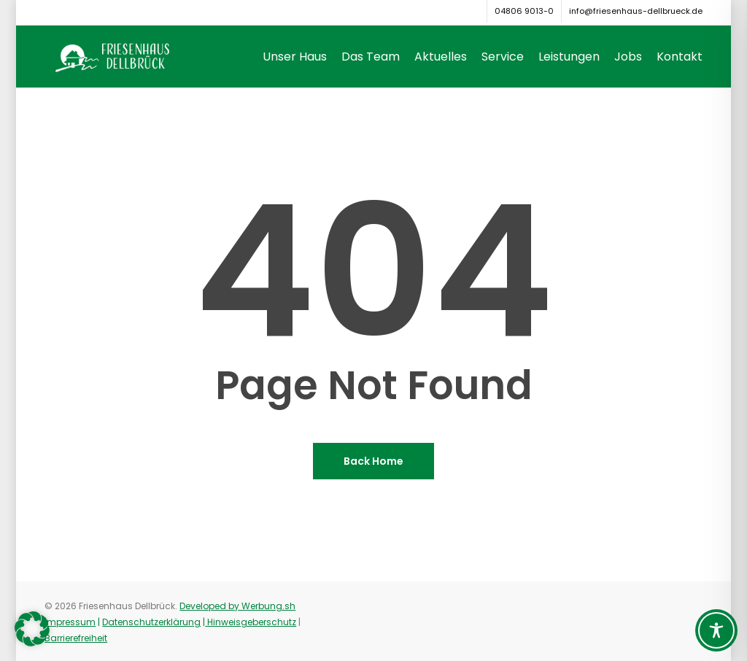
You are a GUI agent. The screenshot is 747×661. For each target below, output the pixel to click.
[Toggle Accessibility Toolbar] (716, 630)
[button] (32, 629)
